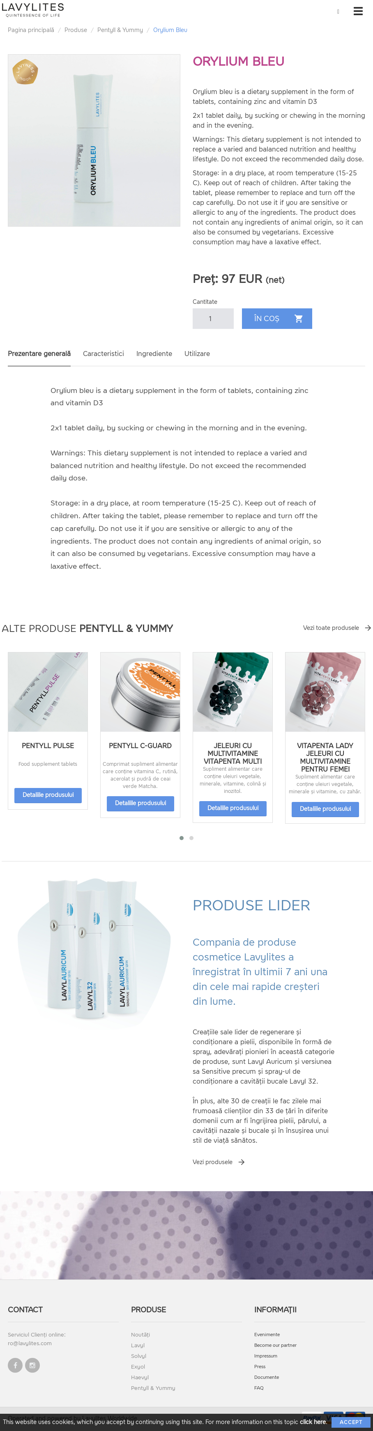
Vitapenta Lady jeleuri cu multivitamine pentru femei (325, 757)
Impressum (265, 1356)
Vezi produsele (213, 1162)
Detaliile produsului (48, 795)
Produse (75, 30)
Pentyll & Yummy (120, 30)
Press (259, 1366)
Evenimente (267, 1334)
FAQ (259, 1388)
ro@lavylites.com (30, 1343)
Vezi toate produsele (331, 628)
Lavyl (138, 1345)
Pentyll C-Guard (140, 746)
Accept (351, 1422)
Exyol (138, 1367)
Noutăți (140, 1335)
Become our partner (275, 1345)
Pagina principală (31, 30)
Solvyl (138, 1356)
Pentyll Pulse (48, 746)
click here (313, 1422)
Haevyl (140, 1377)
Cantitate (205, 302)
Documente (266, 1377)
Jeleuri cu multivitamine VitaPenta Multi (233, 753)
